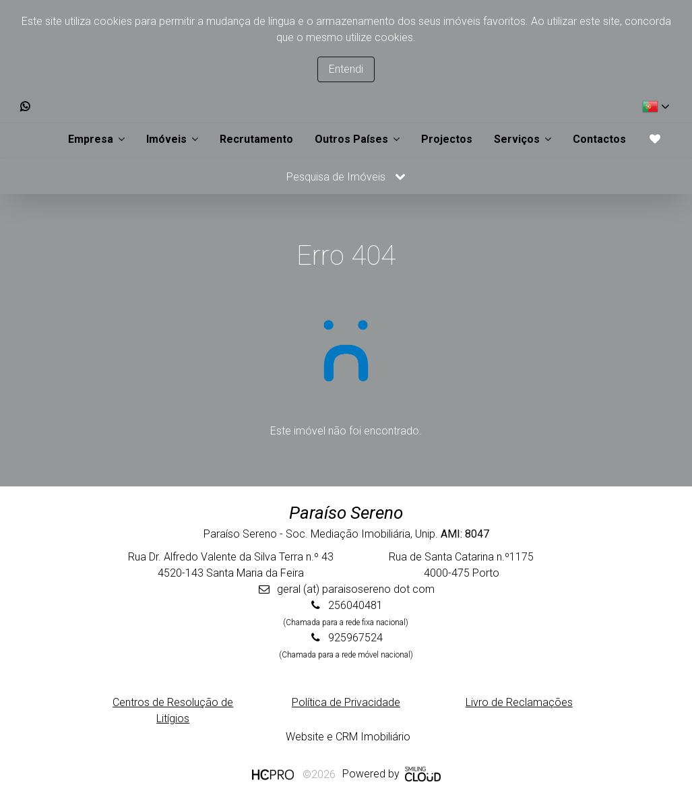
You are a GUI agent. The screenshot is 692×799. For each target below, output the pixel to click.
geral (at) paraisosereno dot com (356, 589)
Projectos (446, 139)
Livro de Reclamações (519, 702)
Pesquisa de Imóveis (346, 176)
